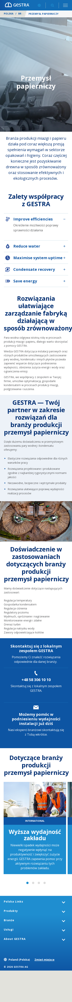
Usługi (9, 929)
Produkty (11, 911)
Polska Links (13, 901)
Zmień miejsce (44, 959)
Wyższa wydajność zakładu (35, 835)
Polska (9, 13)
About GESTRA (15, 939)
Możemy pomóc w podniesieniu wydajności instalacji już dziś (36, 719)
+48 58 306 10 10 (36, 679)
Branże (23, 13)
